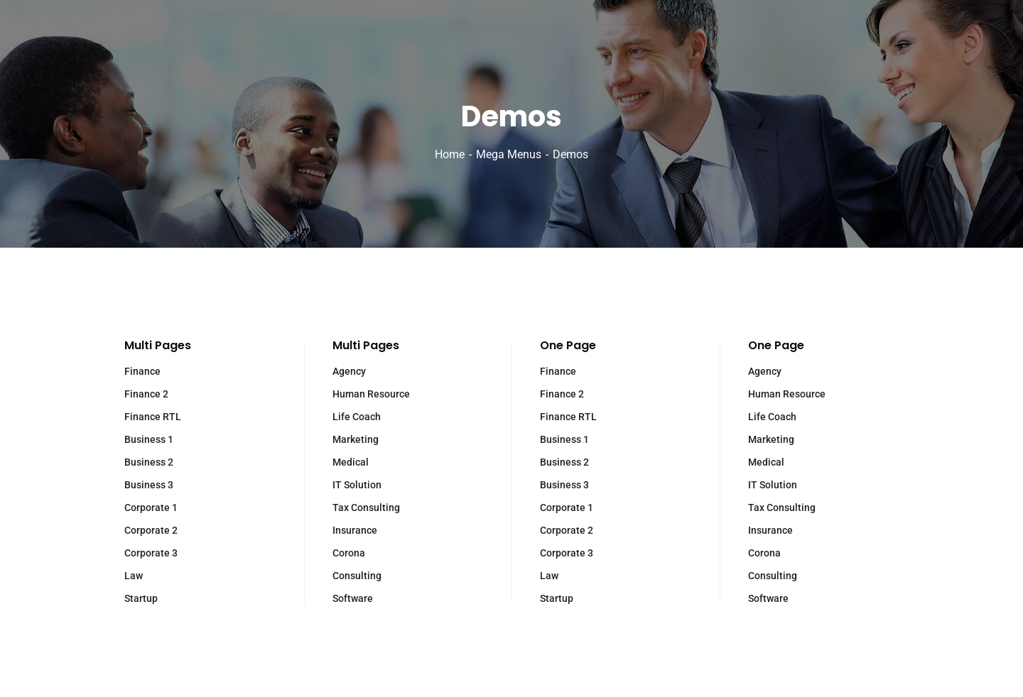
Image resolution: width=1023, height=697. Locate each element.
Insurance (354, 530)
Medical (350, 462)
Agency (349, 371)
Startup (141, 598)
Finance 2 (146, 394)
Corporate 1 (151, 507)
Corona (348, 553)
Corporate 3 (151, 553)
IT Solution (356, 484)
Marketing (355, 439)
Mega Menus (508, 154)
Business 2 (148, 462)
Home (450, 154)
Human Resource (371, 394)
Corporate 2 (151, 530)
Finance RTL (152, 416)
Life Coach (356, 416)
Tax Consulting (366, 507)
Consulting (356, 575)
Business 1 (148, 439)
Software (352, 598)
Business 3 (148, 484)
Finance (142, 371)
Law (133, 575)
